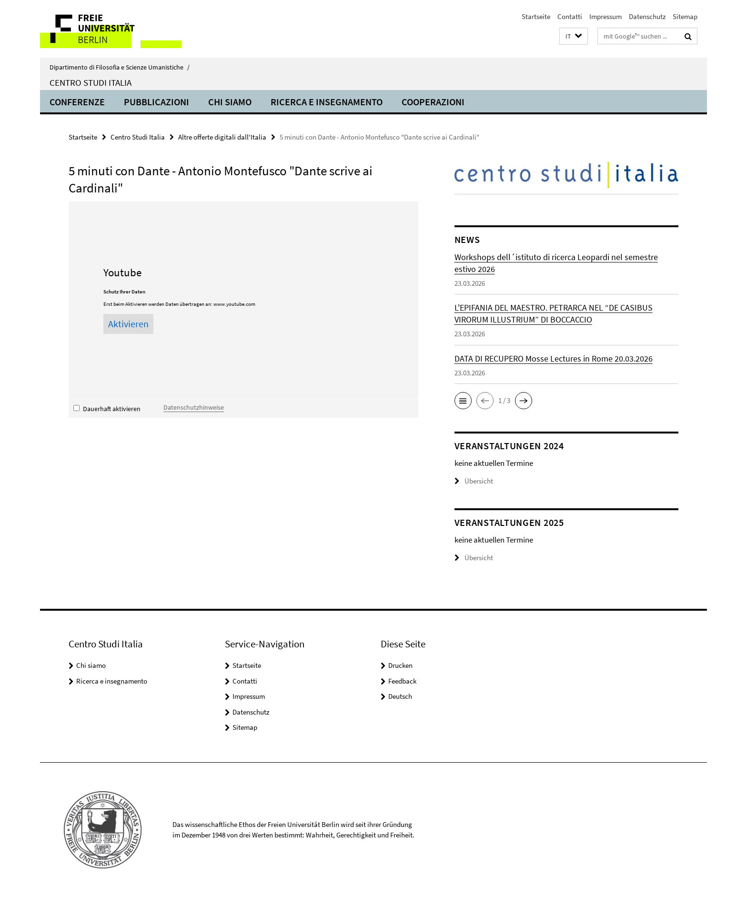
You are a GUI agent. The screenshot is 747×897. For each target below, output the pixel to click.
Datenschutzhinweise (193, 407)
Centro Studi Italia (90, 82)
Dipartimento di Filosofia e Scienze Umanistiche (120, 67)
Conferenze (77, 102)
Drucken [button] (400, 665)
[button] (573, 36)
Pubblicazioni (156, 102)
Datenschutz (647, 16)
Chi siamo (230, 102)
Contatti (569, 16)
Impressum (605, 16)
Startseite (536, 16)
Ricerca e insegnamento (327, 102)
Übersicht (473, 480)
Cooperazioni (433, 102)
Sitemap (685, 16)
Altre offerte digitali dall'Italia (222, 136)
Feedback (402, 680)
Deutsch (400, 696)
